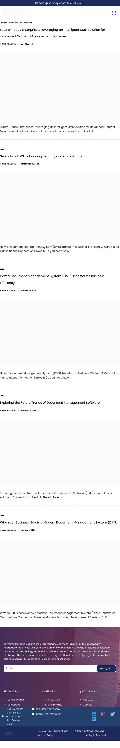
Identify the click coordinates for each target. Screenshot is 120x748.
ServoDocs (12, 708)
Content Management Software (16, 23)
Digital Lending (51, 708)
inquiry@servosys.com (45, 717)
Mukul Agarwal (8, 45)
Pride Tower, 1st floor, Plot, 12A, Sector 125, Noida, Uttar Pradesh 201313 (13, 720)
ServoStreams (14, 703)
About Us (86, 703)
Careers (85, 708)
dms (2, 150)
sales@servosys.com (45, 712)
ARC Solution (50, 703)
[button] (114, 13)
